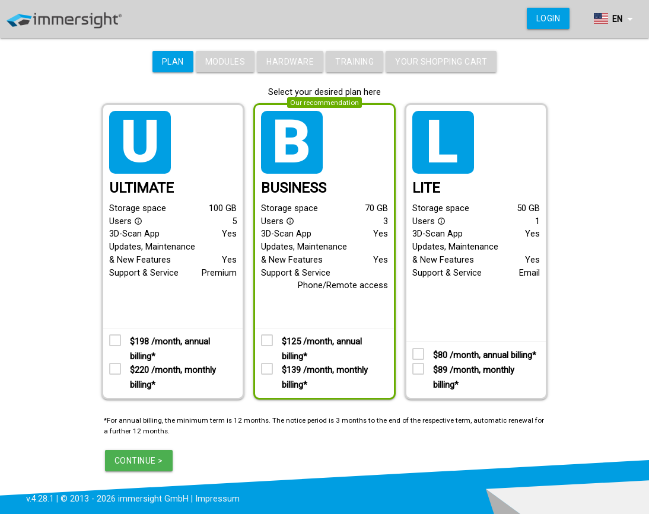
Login (548, 18)
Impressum (217, 499)
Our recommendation (324, 102)
